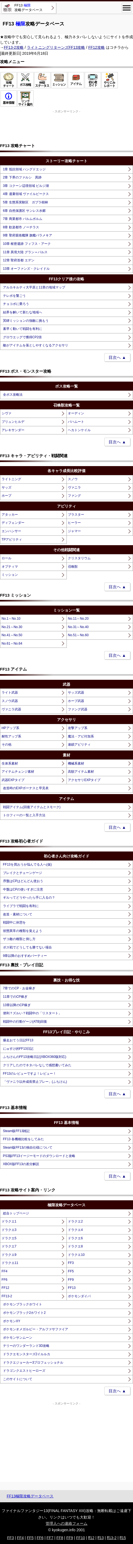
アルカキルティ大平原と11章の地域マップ (34, 287)
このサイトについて (17, 1379)
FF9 (71, 1280)
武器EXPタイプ (13, 780)
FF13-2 (7, 1296)
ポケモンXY (11, 1321)
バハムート (76, 422)
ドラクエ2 (75, 1221)
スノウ (73, 479)
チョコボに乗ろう (16, 304)
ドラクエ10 (76, 1255)
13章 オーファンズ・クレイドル (26, 269)
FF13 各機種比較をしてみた (23, 1139)
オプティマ (10, 566)
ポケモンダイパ (79, 1296)
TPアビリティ (12, 539)
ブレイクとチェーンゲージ (22, 873)
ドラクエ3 (9, 1230)
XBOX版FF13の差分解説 (21, 1164)
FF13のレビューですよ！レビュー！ (29, 1073)
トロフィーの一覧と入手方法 (24, 815)
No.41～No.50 (12, 635)
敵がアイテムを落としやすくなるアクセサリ (35, 345)
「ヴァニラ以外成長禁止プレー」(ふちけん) (35, 1082)
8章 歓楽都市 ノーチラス (21, 227)
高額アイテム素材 (81, 771)
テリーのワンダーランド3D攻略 (26, 1346)
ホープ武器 (76, 701)
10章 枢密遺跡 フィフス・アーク (27, 244)
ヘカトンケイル (79, 430)
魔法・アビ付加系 (81, 736)
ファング (74, 496)
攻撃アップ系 (77, 728)
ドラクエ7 (9, 1246)
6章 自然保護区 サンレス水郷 (24, 211)
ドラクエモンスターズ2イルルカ (26, 1354)
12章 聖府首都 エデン (18, 260)
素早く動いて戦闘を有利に (22, 329)
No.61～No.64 (12, 643)
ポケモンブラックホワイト (22, 1304)
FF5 (71, 1271)
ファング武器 (77, 709)
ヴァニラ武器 (11, 709)
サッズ (6, 487)
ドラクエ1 (9, 1221)
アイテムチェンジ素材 (18, 771)
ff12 (91, 1538)
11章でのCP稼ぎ (15, 997)
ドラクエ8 (75, 1246)
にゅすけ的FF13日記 (18, 1049)
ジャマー (74, 531)
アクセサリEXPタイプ (84, 780)
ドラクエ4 (75, 1230)
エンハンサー (11, 531)
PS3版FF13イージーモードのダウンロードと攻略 (39, 1156)
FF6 (4, 1280)
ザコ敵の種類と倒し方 (19, 939)
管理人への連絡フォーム (66, 1523)
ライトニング (11, 479)
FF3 (71, 1263)
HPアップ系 (10, 728)
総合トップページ (16, 1213)
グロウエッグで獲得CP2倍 (22, 337)
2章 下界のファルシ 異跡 (22, 177)
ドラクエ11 (10, 1263)
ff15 (123, 1538)
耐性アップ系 (11, 736)
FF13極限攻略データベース (30, 1496)
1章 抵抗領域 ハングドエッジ (24, 169)
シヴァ (6, 413)
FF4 (4, 1271)
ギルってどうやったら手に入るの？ (29, 897)
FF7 (50, 1538)
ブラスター (76, 514)
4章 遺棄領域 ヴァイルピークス (26, 194)
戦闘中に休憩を (14, 922)
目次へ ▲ (117, 357)
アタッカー (10, 514)
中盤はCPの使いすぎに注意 (23, 889)
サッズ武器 (76, 692)
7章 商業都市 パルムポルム (22, 219)
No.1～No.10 (11, 618)
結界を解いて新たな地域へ (22, 312)
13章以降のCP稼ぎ (17, 1005)
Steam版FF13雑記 (16, 1131)
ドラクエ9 (9, 1255)
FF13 (71, 1288)
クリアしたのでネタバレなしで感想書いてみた (37, 1065)
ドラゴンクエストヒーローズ (24, 1371)
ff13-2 (112, 1538)
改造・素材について (17, 914)
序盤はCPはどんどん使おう (23, 881)
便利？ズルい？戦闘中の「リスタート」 (32, 1013)
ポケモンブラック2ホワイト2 (24, 1313)
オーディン (76, 413)
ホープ (6, 496)
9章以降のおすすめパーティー (25, 956)
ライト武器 (10, 692)
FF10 (80, 1538)
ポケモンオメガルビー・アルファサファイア (35, 1329)
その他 (6, 744)
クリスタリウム (79, 558)
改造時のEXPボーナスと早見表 (26, 788)
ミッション (10, 575)
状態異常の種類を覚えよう (22, 931)
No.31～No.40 (78, 627)
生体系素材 (10, 763)
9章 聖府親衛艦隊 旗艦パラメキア (27, 235)
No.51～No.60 (78, 635)
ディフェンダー (13, 523)
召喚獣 (73, 566)
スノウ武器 (10, 701)
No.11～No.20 (78, 618)
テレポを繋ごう (14, 296)
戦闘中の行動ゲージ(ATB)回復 (25, 1021)
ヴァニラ (74, 487)
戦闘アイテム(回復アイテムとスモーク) (32, 807)
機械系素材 (76, 763)
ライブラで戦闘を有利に (21, 906)
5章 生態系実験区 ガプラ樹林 (25, 202)
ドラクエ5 (9, 1238)
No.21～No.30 (12, 627)
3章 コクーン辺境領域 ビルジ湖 (26, 186)
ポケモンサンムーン (17, 1338)
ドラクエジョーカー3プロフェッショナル (33, 1362)
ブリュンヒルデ (13, 422)
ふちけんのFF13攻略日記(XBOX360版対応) (34, 1057)
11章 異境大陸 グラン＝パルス (25, 252)
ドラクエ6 (75, 1238)
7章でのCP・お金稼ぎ (19, 988)
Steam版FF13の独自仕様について (28, 1147)
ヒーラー (74, 523)
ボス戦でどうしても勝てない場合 (27, 947)
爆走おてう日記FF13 (18, 1040)
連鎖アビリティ (79, 744)
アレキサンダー (13, 430)
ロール (6, 558)
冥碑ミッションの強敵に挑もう (26, 321)
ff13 (100, 1538)
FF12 (5, 1288)
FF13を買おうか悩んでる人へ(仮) (27, 864)
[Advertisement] (66, 127)
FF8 (59, 1538)
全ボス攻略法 (13, 394)
